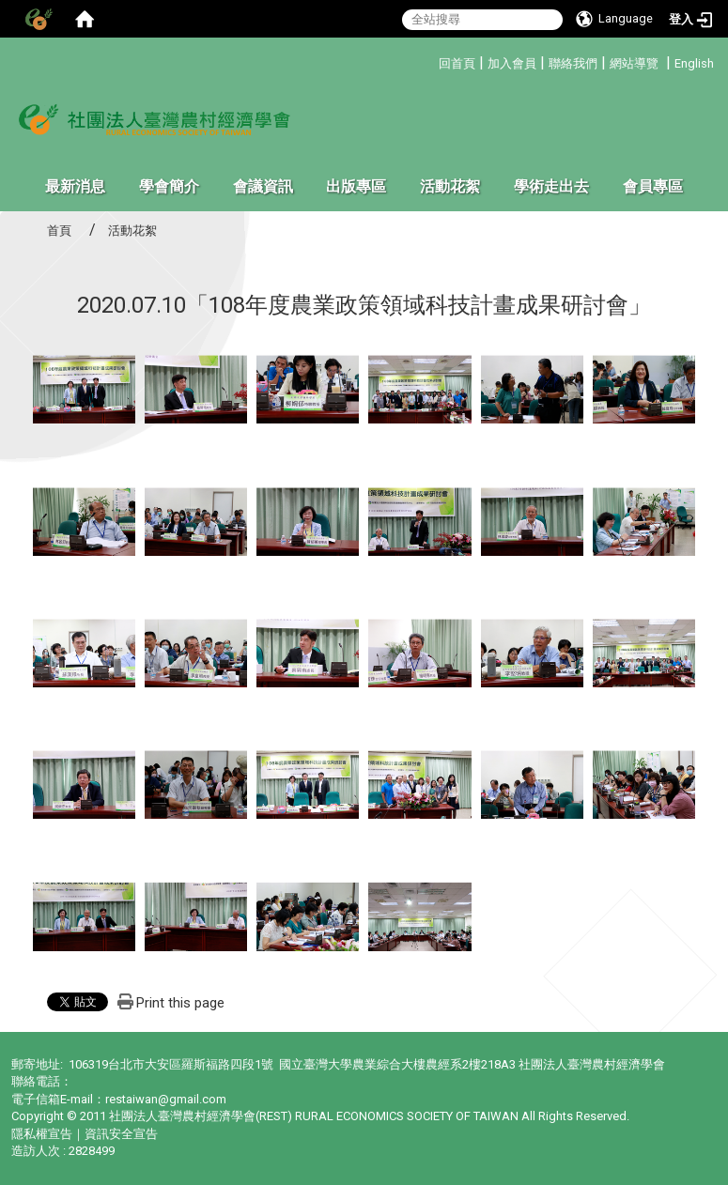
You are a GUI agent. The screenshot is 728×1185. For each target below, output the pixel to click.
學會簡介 (169, 186)
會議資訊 (263, 186)
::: (431, 61)
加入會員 (512, 63)
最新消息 (75, 186)
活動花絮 (450, 186)
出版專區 (356, 186)
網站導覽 (634, 63)
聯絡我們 (573, 63)
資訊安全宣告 (121, 1134)
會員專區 (653, 186)
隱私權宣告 (41, 1134)
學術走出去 (551, 186)
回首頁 (457, 63)
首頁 (59, 230)
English (694, 63)
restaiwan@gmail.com (165, 1099)
